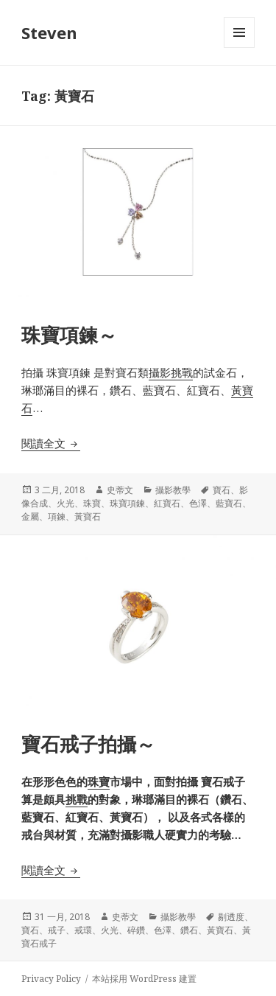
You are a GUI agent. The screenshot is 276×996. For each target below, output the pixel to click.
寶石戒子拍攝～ (88, 744)
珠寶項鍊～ (69, 334)
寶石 (221, 490)
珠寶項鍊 (127, 503)
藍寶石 (229, 503)
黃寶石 (87, 516)
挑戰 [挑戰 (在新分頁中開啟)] (77, 799)
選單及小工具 (239, 47)
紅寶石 (167, 503)
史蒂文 (120, 490)
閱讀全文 (50, 443)
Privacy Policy (51, 978)
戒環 (83, 930)
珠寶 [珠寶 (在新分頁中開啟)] (99, 781)
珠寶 (92, 503)
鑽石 (189, 930)
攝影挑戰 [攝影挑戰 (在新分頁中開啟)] (171, 372)
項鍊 (57, 516)
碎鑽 (136, 930)
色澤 (198, 503)
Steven (49, 32)
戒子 (57, 930)
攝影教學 (173, 490)
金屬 (30, 516)
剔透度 (231, 916)
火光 (65, 503)
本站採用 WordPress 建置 (144, 978)
